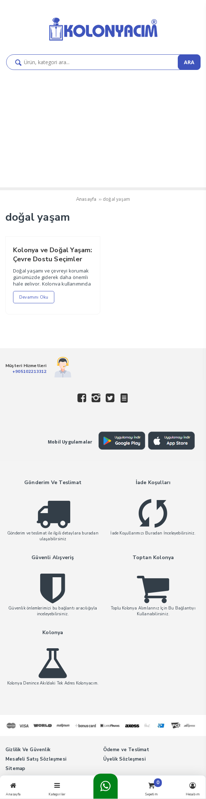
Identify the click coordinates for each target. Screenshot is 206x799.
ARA (189, 62)
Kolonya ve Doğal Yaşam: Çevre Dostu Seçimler (52, 254)
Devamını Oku (33, 297)
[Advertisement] (103, 124)
